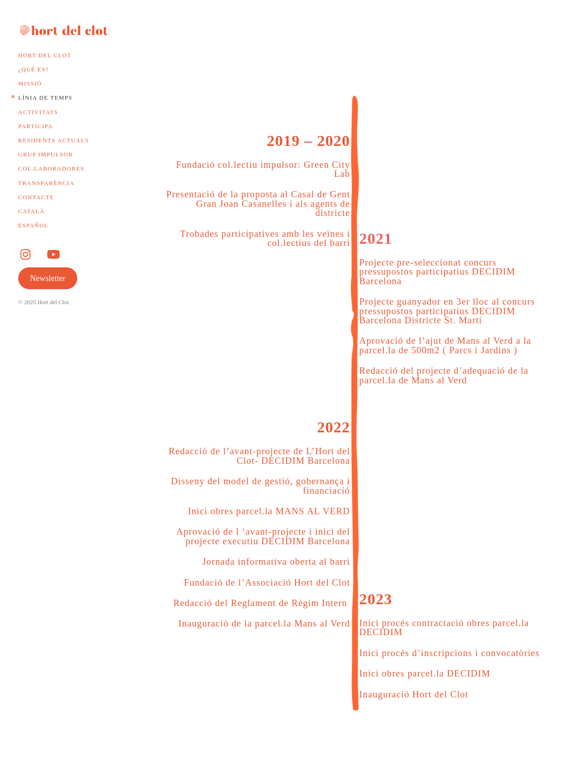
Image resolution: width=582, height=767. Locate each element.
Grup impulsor (45, 154)
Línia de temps (45, 98)
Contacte (36, 197)
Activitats (38, 112)
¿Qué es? (33, 69)
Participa (35, 126)
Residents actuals (53, 140)
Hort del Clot (44, 55)
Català (31, 211)
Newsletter (47, 278)
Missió (30, 83)
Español (33, 225)
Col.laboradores (51, 168)
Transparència (46, 183)
